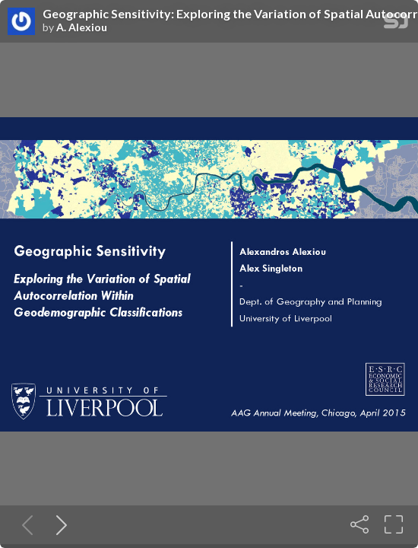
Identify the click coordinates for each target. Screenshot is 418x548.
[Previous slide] (24, 524)
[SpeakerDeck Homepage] (396, 24)
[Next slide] (58, 524)
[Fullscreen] (394, 524)
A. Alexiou (81, 27)
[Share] (359, 524)
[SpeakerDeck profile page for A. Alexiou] (21, 22)
